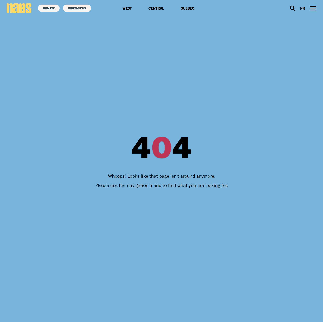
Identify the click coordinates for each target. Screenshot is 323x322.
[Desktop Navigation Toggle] (313, 8)
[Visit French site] (302, 8)
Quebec (187, 8)
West (127, 8)
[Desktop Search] (292, 8)
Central (156, 8)
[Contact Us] (77, 8)
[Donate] (49, 8)
